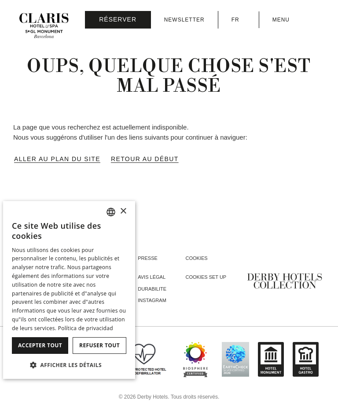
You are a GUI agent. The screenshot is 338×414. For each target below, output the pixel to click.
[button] (69, 365)
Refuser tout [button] (99, 345)
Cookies (196, 258)
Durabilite (152, 289)
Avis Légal (151, 277)
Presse (148, 258)
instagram (152, 300)
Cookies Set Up (205, 277)
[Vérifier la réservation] (118, 20)
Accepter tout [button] (40, 345)
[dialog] (69, 290)
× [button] (123, 211)
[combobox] (111, 212)
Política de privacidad (85, 328)
